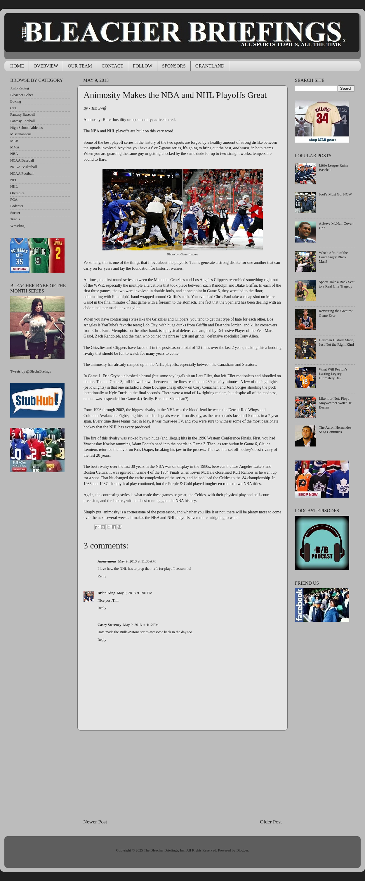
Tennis (15, 219)
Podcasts (16, 206)
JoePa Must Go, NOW (335, 194)
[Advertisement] (182, 774)
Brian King (106, 593)
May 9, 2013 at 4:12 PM (141, 625)
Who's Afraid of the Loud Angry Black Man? (333, 257)
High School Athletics (26, 128)
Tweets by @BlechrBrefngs (30, 371)
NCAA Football (22, 174)
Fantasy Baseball (22, 114)
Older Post (271, 822)
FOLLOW (142, 65)
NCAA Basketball (23, 167)
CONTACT (112, 65)
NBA (14, 154)
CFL (13, 108)
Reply (102, 576)
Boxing (15, 101)
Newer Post (95, 822)
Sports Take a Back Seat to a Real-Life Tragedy (336, 284)
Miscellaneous (21, 134)
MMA (15, 147)
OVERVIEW (46, 65)
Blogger (242, 850)
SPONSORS (174, 65)
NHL (14, 186)
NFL (13, 180)
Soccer (15, 213)
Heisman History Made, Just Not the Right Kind (336, 342)
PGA (14, 200)
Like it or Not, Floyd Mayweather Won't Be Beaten (335, 403)
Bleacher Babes (21, 95)
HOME (17, 65)
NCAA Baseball (22, 160)
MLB (14, 141)
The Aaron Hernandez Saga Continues (335, 429)
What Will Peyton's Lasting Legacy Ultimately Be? (333, 373)
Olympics (17, 193)
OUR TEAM (80, 65)
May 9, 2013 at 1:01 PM (135, 593)
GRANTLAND (210, 65)
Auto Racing (19, 88)
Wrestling (17, 226)
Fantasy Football (22, 121)
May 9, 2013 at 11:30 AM (137, 561)
